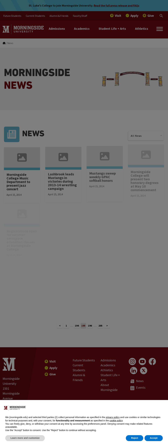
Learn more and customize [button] (25, 438)
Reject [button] (134, 438)
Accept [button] (154, 438)
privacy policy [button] (113, 417)
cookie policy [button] (116, 420)
